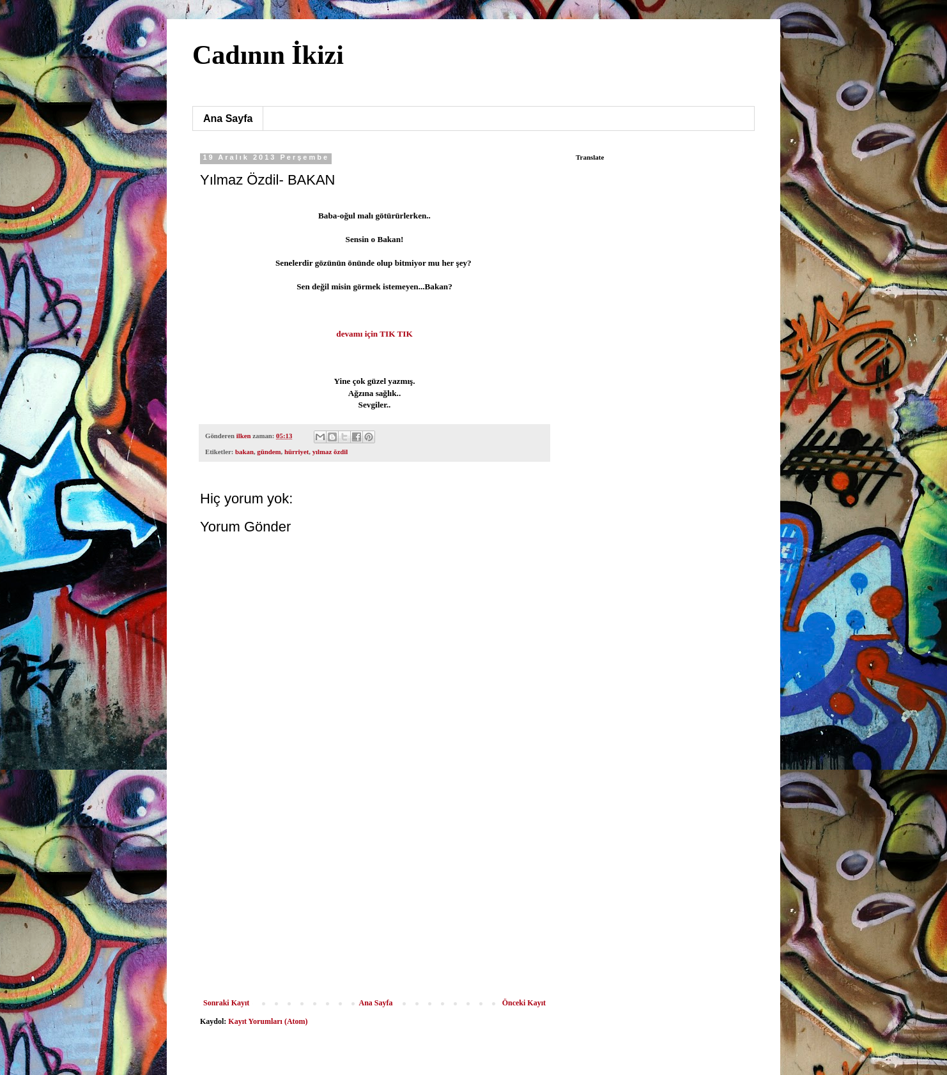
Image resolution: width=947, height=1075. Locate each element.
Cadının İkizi (268, 55)
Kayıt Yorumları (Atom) (267, 1021)
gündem (269, 451)
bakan (244, 451)
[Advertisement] (374, 902)
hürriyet (296, 451)
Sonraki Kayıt (226, 1002)
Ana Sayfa (227, 118)
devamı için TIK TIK (374, 334)
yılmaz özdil (330, 451)
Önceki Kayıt (524, 1002)
